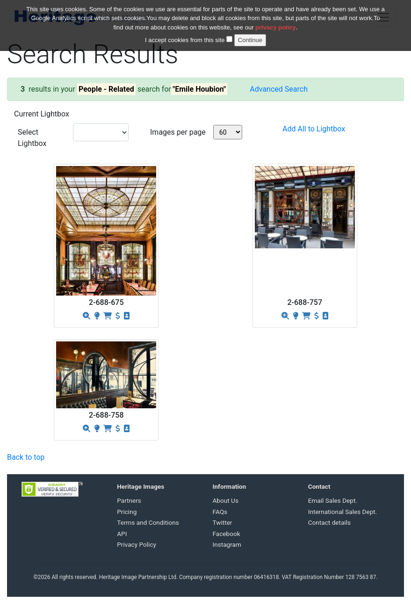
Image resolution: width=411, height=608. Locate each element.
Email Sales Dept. (332, 500)
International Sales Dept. (342, 511)
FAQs (220, 511)
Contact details (329, 522)
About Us (225, 500)
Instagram (227, 544)
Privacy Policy (136, 544)
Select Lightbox (32, 138)
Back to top (25, 457)
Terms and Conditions (148, 522)
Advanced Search (279, 89)
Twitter (222, 522)
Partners (129, 500)
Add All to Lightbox (313, 128)
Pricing (127, 511)
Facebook (226, 533)
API (122, 533)
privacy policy (275, 21)
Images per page (178, 132)
